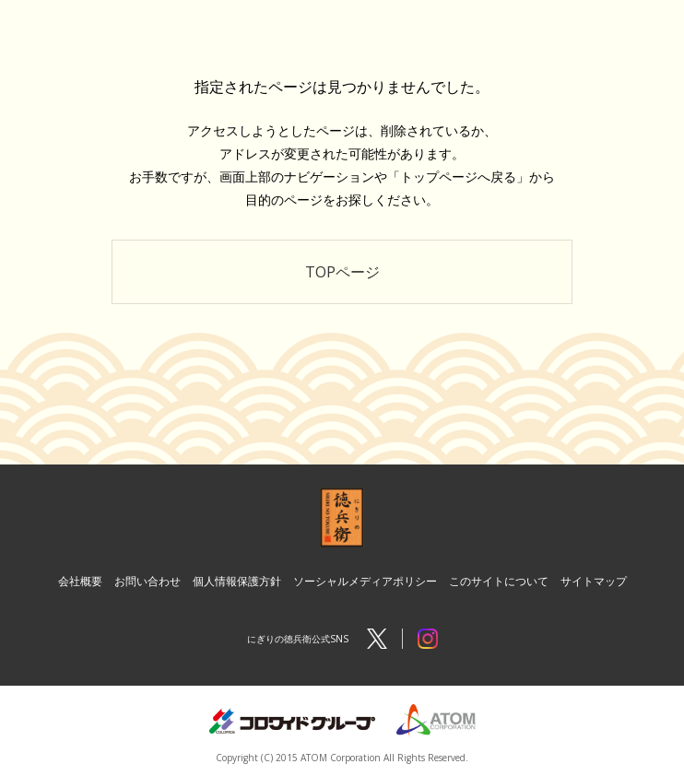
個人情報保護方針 (237, 581)
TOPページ (342, 272)
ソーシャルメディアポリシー (365, 581)
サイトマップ (593, 581)
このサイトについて (498, 581)
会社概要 (80, 581)
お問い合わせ (147, 581)
